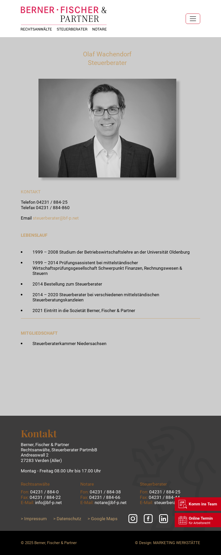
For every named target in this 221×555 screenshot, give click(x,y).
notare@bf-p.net (111, 502)
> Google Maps (103, 518)
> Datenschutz (67, 518)
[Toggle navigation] (193, 19)
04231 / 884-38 (105, 491)
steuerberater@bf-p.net (56, 218)
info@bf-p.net (48, 502)
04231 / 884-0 (44, 491)
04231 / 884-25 (52, 202)
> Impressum (34, 518)
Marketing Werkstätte (176, 542)
